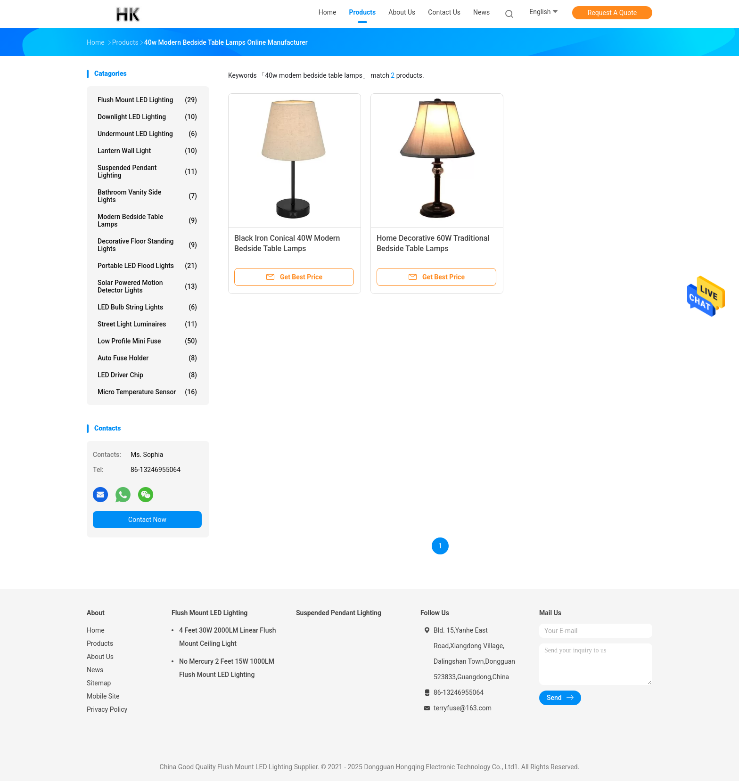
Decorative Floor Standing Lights (147, 244)
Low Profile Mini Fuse (147, 341)
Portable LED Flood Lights (147, 265)
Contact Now (147, 519)
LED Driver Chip (147, 375)
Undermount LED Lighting (147, 133)
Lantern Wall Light (147, 150)
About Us (100, 656)
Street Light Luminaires (147, 324)
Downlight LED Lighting (147, 117)
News (95, 670)
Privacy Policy (107, 709)
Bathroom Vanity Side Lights (147, 195)
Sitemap (99, 683)
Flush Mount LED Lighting (147, 100)
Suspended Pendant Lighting (147, 171)
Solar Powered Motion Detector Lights (147, 286)
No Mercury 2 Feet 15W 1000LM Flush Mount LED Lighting (226, 668)
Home (96, 630)
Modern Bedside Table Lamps (147, 220)
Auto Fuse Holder (147, 358)
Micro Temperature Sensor (147, 392)
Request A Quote (612, 12)
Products (100, 643)
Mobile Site (103, 696)
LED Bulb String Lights (147, 307)
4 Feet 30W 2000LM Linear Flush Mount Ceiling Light (227, 636)
